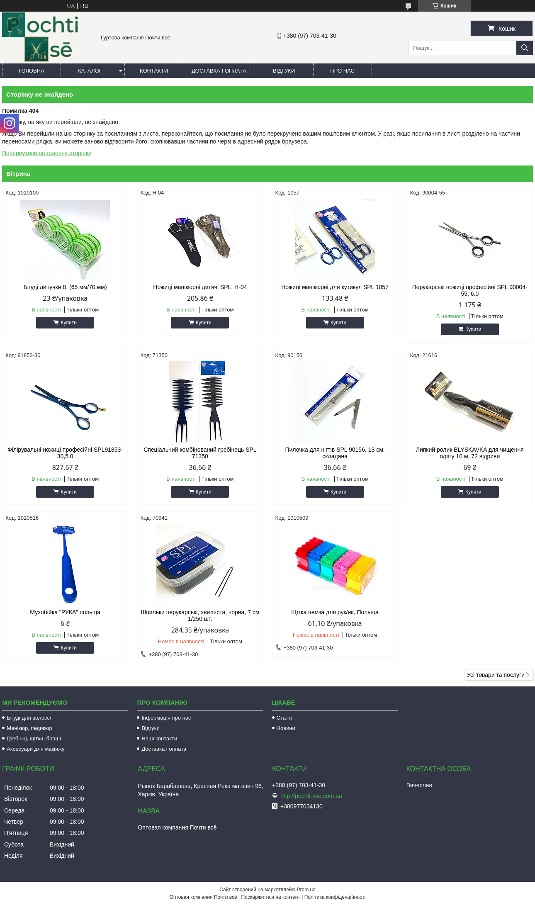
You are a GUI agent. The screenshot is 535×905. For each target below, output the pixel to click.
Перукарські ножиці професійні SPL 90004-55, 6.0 (470, 290)
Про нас (342, 71)
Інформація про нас (166, 718)
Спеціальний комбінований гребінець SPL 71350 (199, 453)
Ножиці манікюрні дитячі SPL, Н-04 (200, 287)
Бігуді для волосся (30, 718)
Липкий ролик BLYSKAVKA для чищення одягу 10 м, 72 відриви (470, 453)
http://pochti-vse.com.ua (311, 796)
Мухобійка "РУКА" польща (65, 612)
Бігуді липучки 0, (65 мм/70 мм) (65, 287)
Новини (286, 728)
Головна (31, 71)
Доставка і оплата (219, 71)
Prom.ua (306, 890)
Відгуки (284, 71)
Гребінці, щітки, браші (34, 738)
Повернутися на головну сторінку (46, 153)
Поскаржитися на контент (270, 897)
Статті (284, 718)
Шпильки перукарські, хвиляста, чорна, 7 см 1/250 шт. (200, 615)
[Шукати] (524, 48)
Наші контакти (159, 738)
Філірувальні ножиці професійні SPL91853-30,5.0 (65, 453)
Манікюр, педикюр (29, 728)
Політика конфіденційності (335, 897)
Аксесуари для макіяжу (35, 749)
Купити (68, 323)
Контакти (154, 71)
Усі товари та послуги (496, 674)
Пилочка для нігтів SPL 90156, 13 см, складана (334, 453)
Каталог (90, 71)
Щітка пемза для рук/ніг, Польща (334, 612)
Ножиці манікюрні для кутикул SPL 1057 (335, 287)
